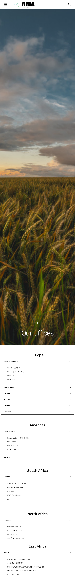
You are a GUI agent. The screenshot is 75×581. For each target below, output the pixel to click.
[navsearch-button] (69, 4)
